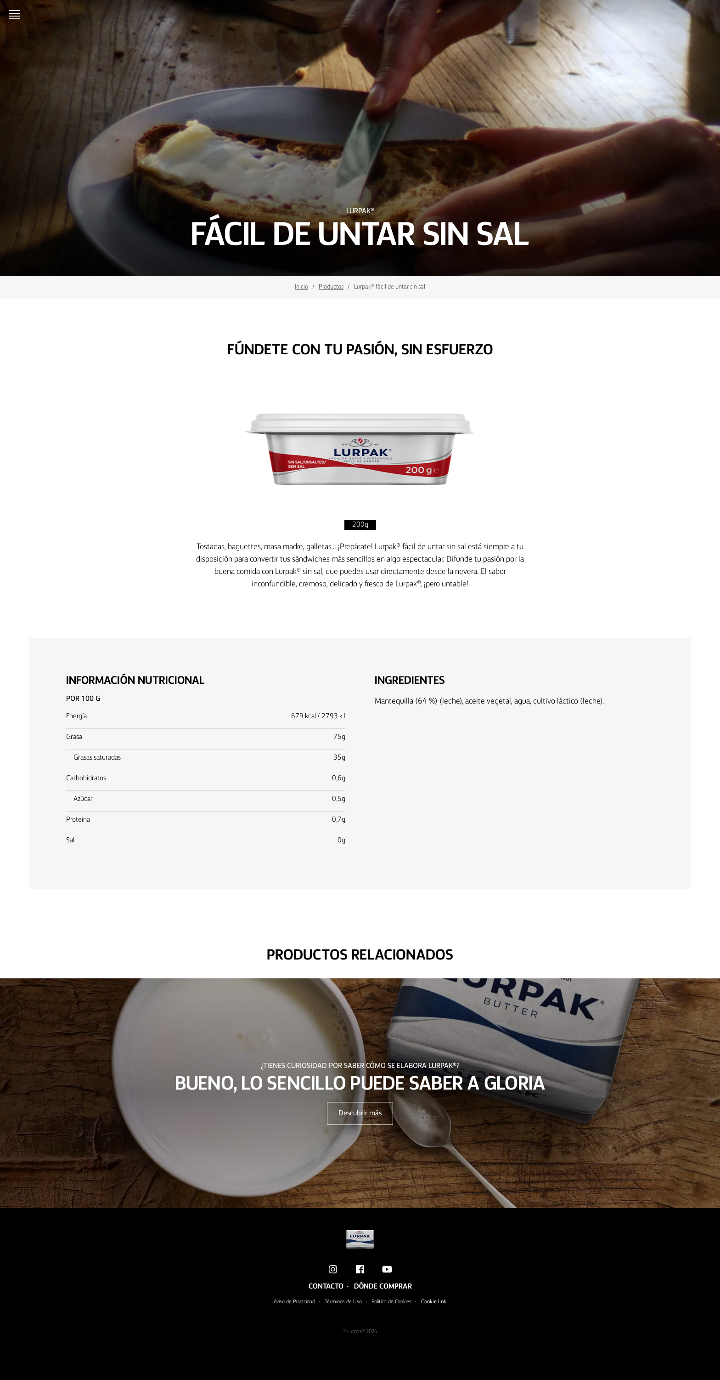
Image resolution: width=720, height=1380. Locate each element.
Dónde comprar (383, 1286)
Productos (331, 287)
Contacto (326, 1286)
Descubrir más (360, 1113)
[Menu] (16, 14)
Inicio (301, 287)
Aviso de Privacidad (294, 1302)
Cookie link (433, 1302)
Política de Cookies (391, 1302)
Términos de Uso (343, 1302)
